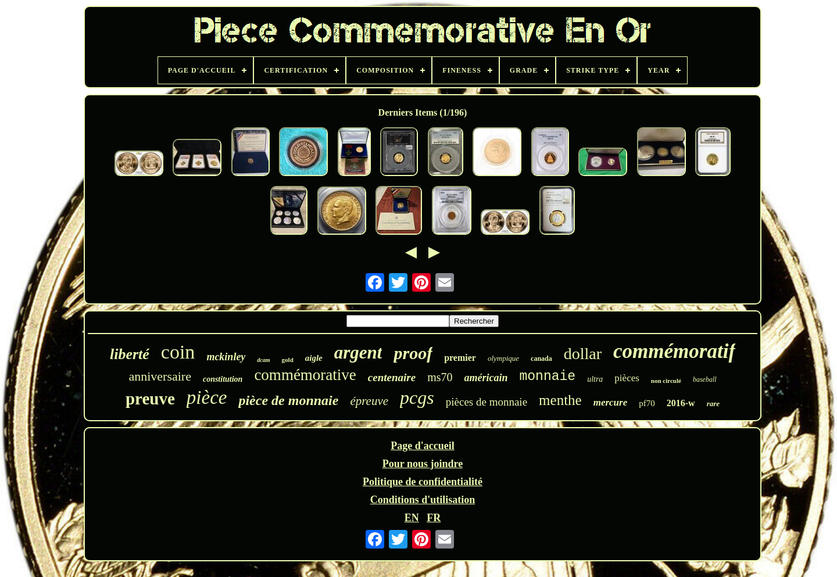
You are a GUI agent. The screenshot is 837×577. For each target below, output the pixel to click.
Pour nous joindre (422, 464)
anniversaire (159, 376)
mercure (610, 402)
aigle (314, 358)
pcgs (417, 397)
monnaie (548, 376)
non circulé (666, 380)
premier (460, 358)
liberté (129, 354)
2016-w (681, 403)
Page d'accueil (422, 445)
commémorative (305, 375)
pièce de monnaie (288, 400)
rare (713, 403)
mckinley (225, 357)
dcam (263, 360)
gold (288, 359)
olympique (503, 358)
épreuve (369, 401)
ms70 (439, 377)
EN (412, 518)
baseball (705, 379)
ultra (595, 379)
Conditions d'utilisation (422, 500)
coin (178, 352)
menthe (560, 400)
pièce (207, 397)
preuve (150, 398)
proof (413, 353)
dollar (583, 354)
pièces (626, 378)
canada (541, 358)
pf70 (647, 403)
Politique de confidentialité (422, 482)
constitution (222, 379)
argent (358, 352)
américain (486, 378)
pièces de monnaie (486, 402)
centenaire (392, 377)
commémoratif (674, 351)
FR (434, 518)
